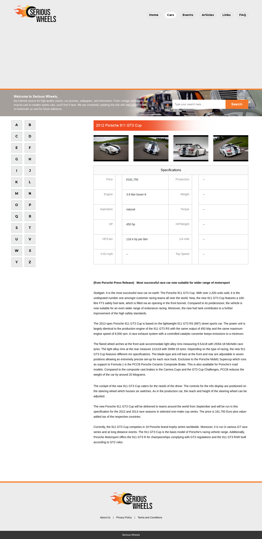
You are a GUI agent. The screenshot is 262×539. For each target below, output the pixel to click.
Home (153, 15)
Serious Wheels (131, 534)
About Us (105, 517)
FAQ (242, 15)
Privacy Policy (124, 517)
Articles (208, 15)
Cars (170, 15)
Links (226, 15)
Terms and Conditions (150, 517)
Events (188, 15)
